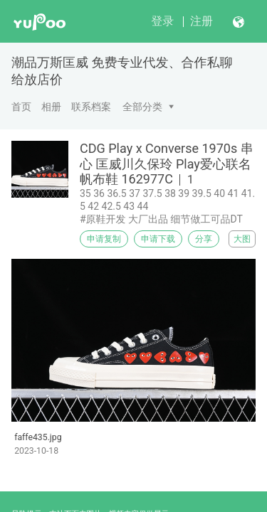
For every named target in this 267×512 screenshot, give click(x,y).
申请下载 (158, 239)
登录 (162, 21)
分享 (203, 239)
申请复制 (104, 239)
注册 (201, 21)
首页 (21, 106)
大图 (242, 239)
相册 (51, 106)
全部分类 (142, 106)
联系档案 (91, 106)
